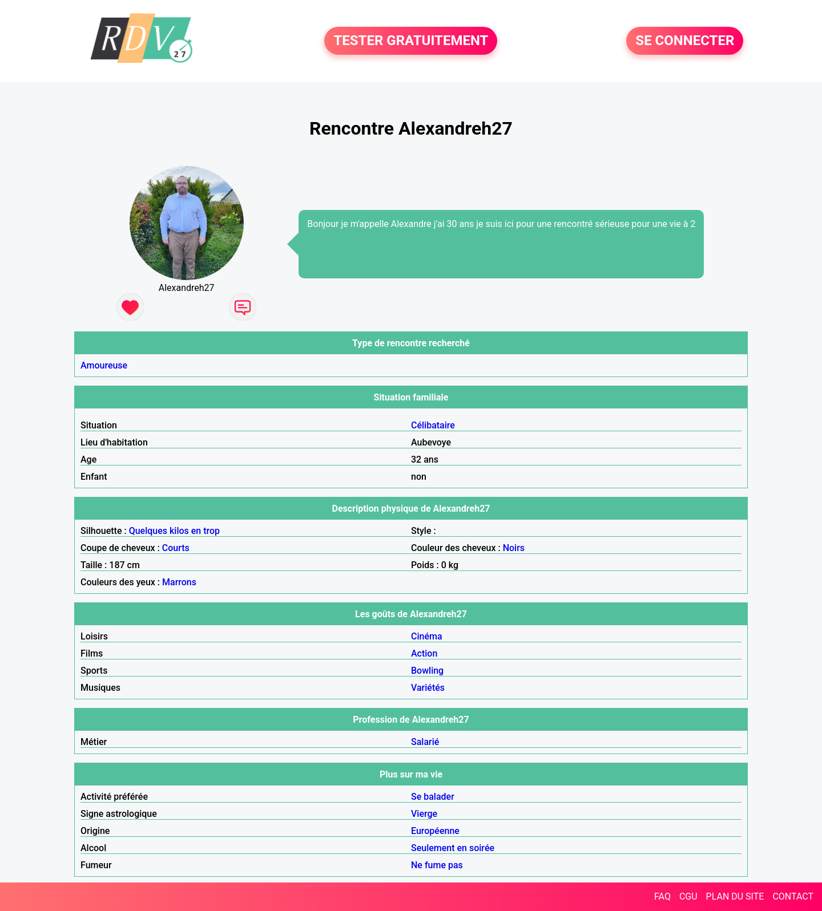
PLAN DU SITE (735, 896)
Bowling (427, 670)
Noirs (514, 547)
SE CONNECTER (684, 41)
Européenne (435, 830)
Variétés (428, 687)
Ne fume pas (437, 865)
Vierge (424, 813)
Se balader (432, 796)
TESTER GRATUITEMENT (410, 41)
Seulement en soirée (452, 848)
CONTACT (792, 896)
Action (424, 653)
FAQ (662, 896)
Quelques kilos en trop (174, 530)
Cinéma (426, 636)
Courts (176, 547)
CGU (688, 896)
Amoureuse (103, 365)
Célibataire (433, 425)
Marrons (179, 582)
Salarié (425, 741)
